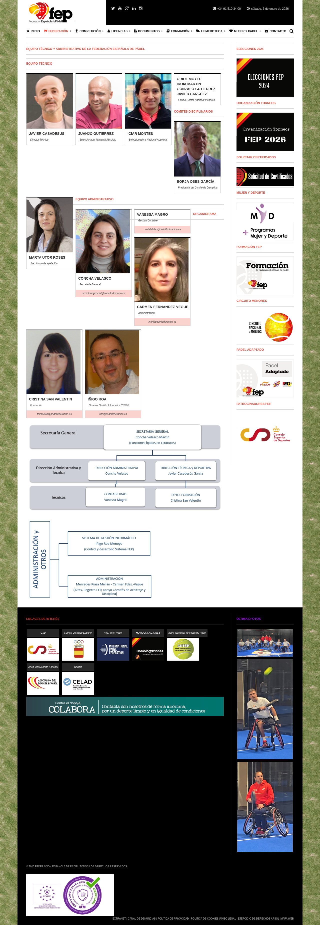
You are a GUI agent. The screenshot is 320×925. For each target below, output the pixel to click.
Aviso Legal (228, 918)
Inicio (33, 31)
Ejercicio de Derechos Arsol (258, 918)
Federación (56, 31)
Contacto (275, 31)
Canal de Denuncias (142, 918)
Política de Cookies (204, 918)
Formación (178, 31)
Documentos (147, 31)
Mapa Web (287, 918)
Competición (88, 31)
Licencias (118, 31)
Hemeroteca (209, 31)
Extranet (119, 918)
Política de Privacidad (173, 918)
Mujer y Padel (243, 31)
